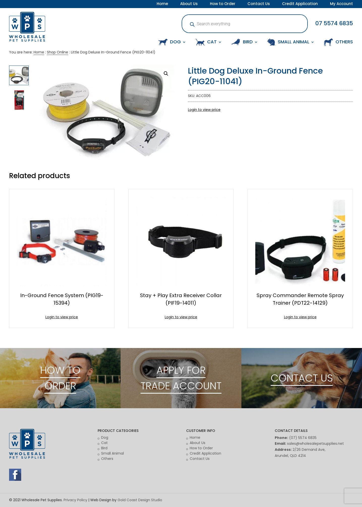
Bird (104, 448)
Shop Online (57, 52)
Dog (104, 437)
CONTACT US (302, 378)
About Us (189, 4)
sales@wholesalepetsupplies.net (315, 443)
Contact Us (258, 4)
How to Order (222, 4)
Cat (104, 442)
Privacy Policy (75, 499)
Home (162, 4)
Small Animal (112, 453)
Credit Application (300, 4)
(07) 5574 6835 (303, 437)
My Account (341, 4)
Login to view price (204, 109)
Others (107, 458)
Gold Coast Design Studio (140, 499)
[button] (166, 73)
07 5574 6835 (334, 23)
